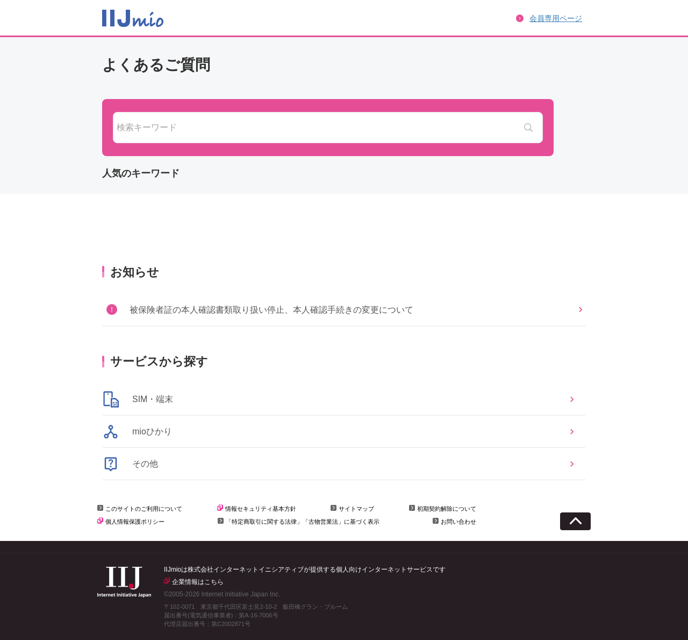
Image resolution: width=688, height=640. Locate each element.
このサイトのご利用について (143, 508)
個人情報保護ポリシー (134, 521)
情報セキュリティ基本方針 (260, 508)
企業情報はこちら (198, 582)
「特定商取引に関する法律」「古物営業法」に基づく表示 (302, 521)
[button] (344, 309)
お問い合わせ (458, 521)
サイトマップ (356, 508)
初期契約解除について (446, 508)
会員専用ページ (555, 18)
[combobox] (328, 127)
